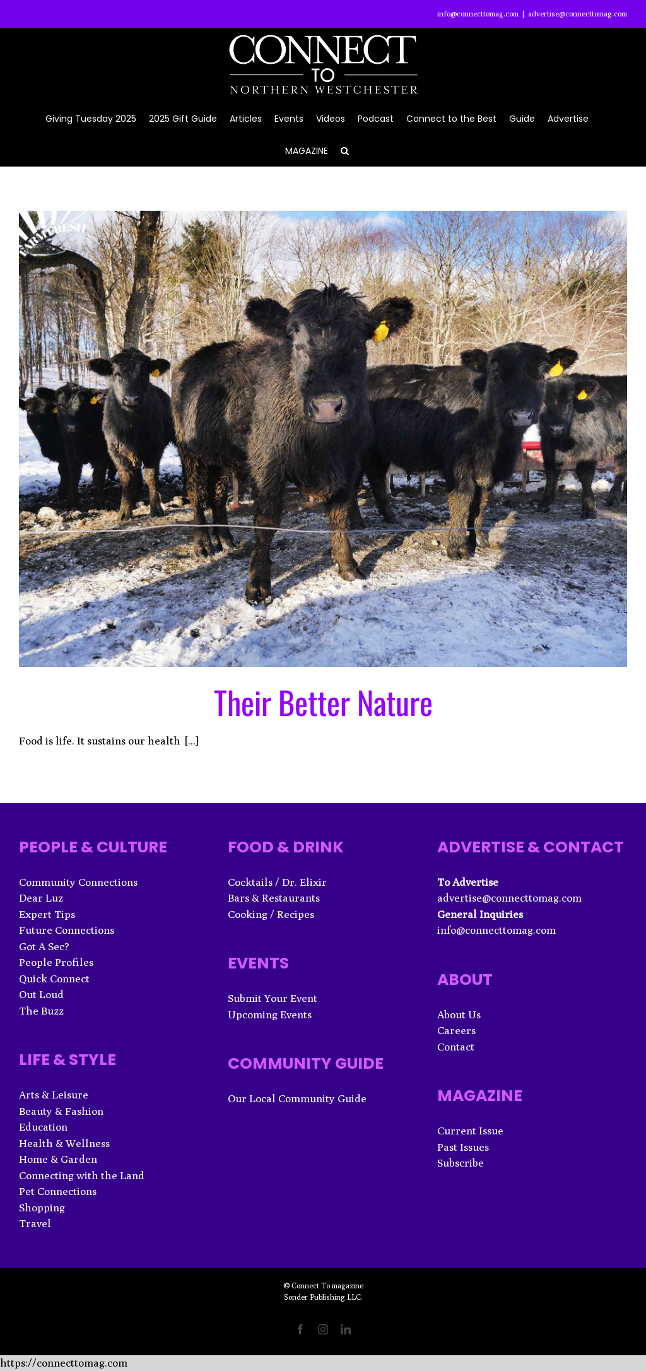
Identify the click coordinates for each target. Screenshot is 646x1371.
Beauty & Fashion (61, 1111)
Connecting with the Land (81, 1175)
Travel (35, 1223)
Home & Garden (58, 1159)
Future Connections (66, 930)
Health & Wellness (64, 1143)
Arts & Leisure (53, 1094)
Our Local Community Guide (297, 1098)
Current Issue (470, 1130)
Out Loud (41, 994)
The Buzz (41, 1010)
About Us (459, 1014)
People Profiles (56, 962)
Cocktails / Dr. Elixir (277, 882)
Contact (455, 1046)
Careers (456, 1030)
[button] (345, 150)
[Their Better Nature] (323, 439)
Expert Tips (47, 914)
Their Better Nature (323, 701)
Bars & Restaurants (274, 897)
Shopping (42, 1207)
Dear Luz (41, 897)
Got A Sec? (44, 946)
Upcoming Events (270, 1014)
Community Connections (78, 882)
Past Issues (463, 1147)
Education (43, 1127)
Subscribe (460, 1162)
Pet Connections (58, 1191)
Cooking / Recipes (271, 914)
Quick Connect (54, 978)
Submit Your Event (272, 998)
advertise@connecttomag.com (577, 13)
